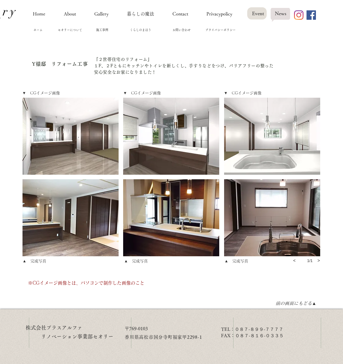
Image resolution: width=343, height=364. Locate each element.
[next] (318, 260)
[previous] (294, 260)
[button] (71, 136)
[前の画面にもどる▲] (296, 303)
